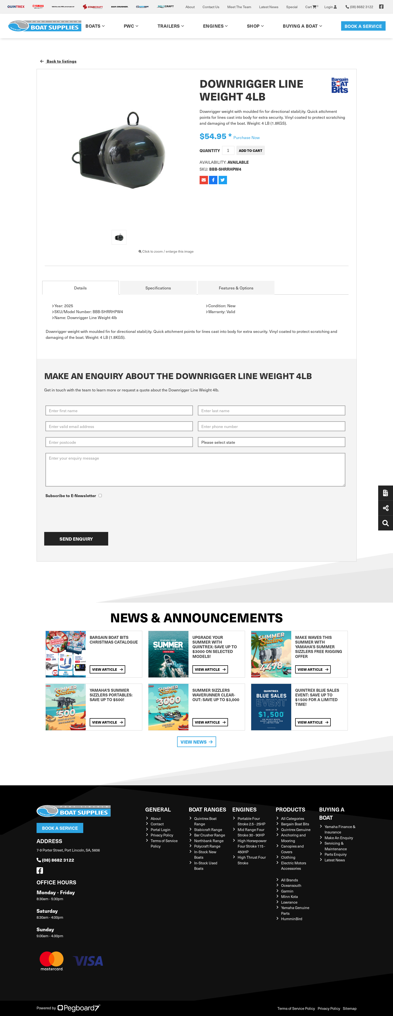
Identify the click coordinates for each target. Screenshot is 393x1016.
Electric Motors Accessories (293, 865)
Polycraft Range (207, 846)
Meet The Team (239, 6)
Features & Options (236, 288)
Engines (213, 26)
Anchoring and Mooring (293, 837)
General (158, 809)
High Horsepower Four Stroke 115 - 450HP (252, 846)
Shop (253, 26)
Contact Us (211, 6)
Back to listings (58, 61)
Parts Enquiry (336, 854)
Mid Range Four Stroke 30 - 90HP (251, 832)
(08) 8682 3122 (55, 859)
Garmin (287, 891)
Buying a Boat (300, 26)
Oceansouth (291, 885)
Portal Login (160, 829)
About (190, 6)
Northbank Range (209, 840)
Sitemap (350, 1008)
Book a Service (363, 26)
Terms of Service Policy (296, 1008)
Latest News (268, 6)
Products (290, 809)
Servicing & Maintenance (336, 846)
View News (197, 741)
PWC (129, 26)
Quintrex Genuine (295, 829)
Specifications (158, 288)
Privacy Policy (162, 835)
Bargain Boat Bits (295, 824)
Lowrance (289, 902)
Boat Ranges (207, 809)
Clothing (288, 857)
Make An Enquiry (339, 837)
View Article (107, 669)
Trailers (169, 26)
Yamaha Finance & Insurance (340, 829)
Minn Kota (289, 896)
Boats (93, 26)
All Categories (292, 818)
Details (80, 288)
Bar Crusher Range (209, 835)
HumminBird (291, 918)
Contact (157, 824)
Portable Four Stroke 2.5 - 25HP (251, 821)
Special (291, 6)
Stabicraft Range (208, 829)
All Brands (289, 880)
